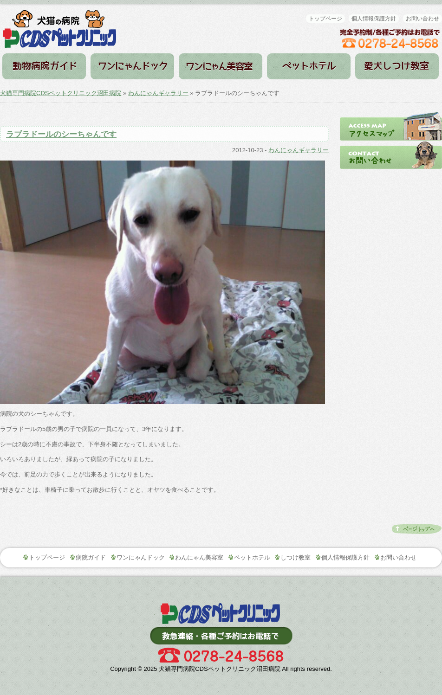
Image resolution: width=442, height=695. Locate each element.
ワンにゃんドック (132, 66)
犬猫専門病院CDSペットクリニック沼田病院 (60, 93)
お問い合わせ (422, 18)
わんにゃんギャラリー (158, 93)
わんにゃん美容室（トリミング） (220, 66)
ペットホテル (309, 66)
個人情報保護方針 (373, 18)
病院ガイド (44, 66)
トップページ (325, 18)
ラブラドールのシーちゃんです (61, 134)
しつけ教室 (397, 66)
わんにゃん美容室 (199, 557)
